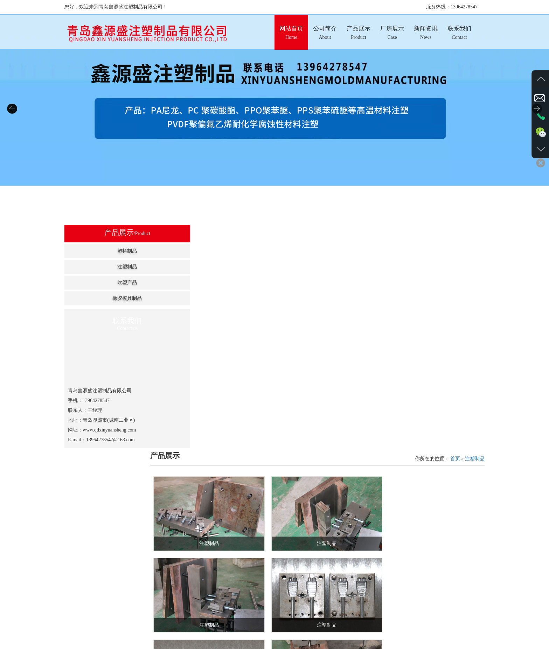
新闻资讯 (312, 646)
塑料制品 (108, 251)
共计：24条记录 (306, 589)
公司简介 (236, 646)
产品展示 (262, 646)
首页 (455, 231)
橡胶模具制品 (108, 298)
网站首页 (211, 646)
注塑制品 (108, 266)
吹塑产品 (108, 282)
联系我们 (338, 646)
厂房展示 (287, 646)
